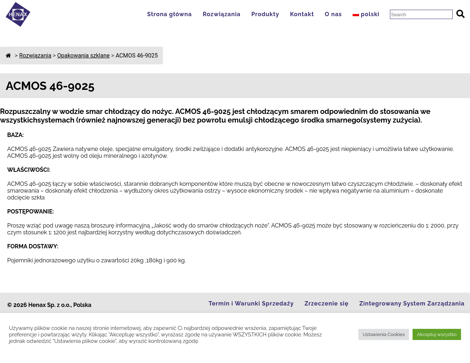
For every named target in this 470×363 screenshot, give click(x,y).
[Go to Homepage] (18, 25)
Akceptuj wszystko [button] (437, 334)
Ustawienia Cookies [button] (384, 334)
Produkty (265, 14)
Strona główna (169, 14)
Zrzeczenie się (326, 303)
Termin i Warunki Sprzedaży (251, 303)
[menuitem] (368, 14)
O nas (333, 14)
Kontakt (302, 14)
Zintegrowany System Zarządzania (412, 303)
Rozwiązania (221, 14)
